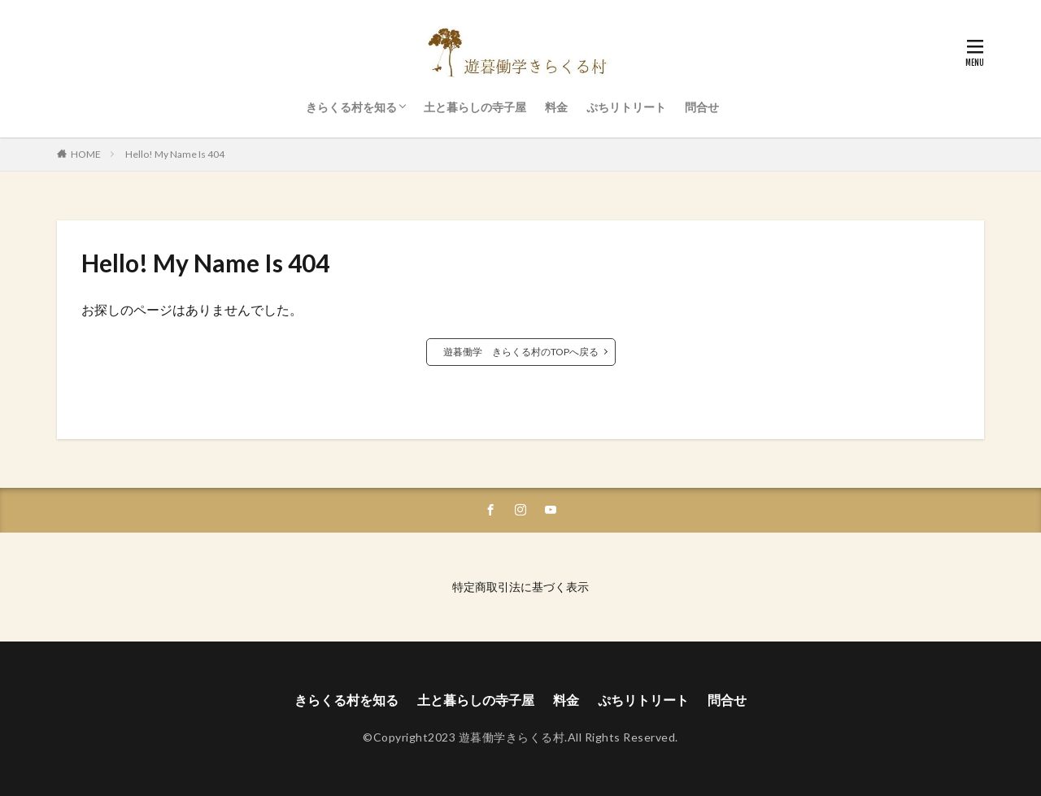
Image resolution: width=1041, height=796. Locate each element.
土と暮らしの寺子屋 (475, 107)
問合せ (702, 107)
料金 (556, 107)
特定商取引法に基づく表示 (520, 587)
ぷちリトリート (626, 107)
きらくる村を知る (351, 107)
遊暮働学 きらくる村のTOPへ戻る (521, 352)
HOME (86, 154)
